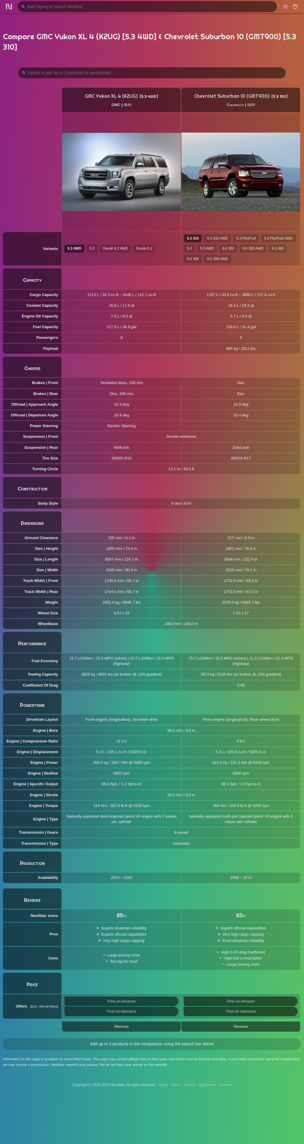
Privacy (189, 1085)
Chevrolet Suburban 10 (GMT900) (232, 96)
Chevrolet (235, 105)
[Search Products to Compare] (152, 72)
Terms (176, 1085)
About (163, 1085)
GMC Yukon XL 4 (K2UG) (111, 96)
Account (225, 1085)
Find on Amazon (121, 1001)
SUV (128, 105)
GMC (115, 105)
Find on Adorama (121, 1011)
